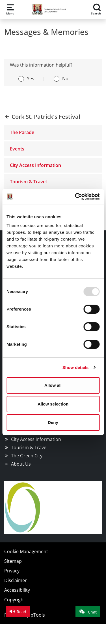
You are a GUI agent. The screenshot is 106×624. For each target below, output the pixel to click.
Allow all (53, 385)
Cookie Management (26, 551)
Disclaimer (15, 580)
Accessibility (17, 590)
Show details (75, 367)
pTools (38, 615)
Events (17, 149)
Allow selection (53, 404)
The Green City (26, 456)
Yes (30, 78)
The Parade (22, 132)
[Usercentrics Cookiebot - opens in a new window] (75, 196)
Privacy (12, 571)
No (65, 78)
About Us (21, 464)
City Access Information (35, 165)
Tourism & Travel (28, 182)
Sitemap (13, 561)
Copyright (14, 600)
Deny (53, 422)
